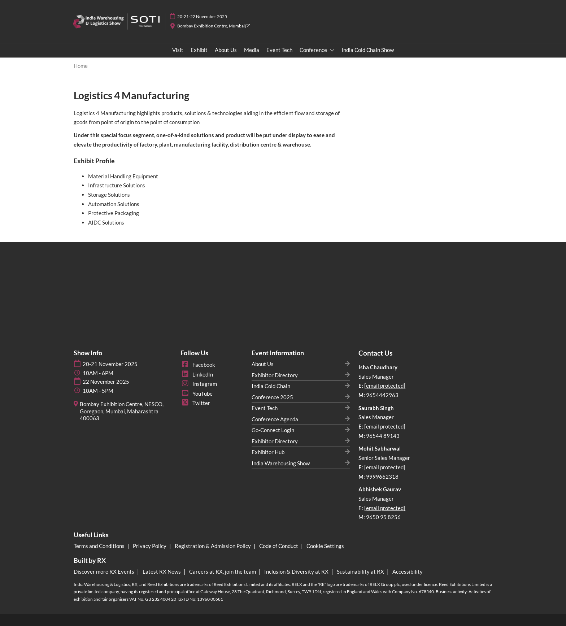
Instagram (198, 384)
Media (251, 50)
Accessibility (407, 571)
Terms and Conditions (100, 546)
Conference (314, 50)
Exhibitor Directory (275, 375)
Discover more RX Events (104, 571)
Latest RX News (162, 571)
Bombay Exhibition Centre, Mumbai (213, 26)
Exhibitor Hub (268, 452)
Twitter (195, 403)
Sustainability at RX (361, 571)
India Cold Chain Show (367, 50)
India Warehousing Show (281, 463)
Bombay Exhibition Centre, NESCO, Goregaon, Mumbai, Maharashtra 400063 (122, 411)
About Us (226, 50)
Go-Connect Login (273, 430)
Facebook (197, 364)
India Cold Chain (271, 386)
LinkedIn (196, 374)
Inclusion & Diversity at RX (297, 571)
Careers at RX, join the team (223, 571)
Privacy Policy (150, 546)
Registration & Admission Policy (213, 546)
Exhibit (199, 50)
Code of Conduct (279, 546)
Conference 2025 (272, 397)
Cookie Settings (325, 546)
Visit (177, 50)
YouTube (196, 393)
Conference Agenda (275, 419)
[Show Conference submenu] (332, 50)
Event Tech (279, 50)
